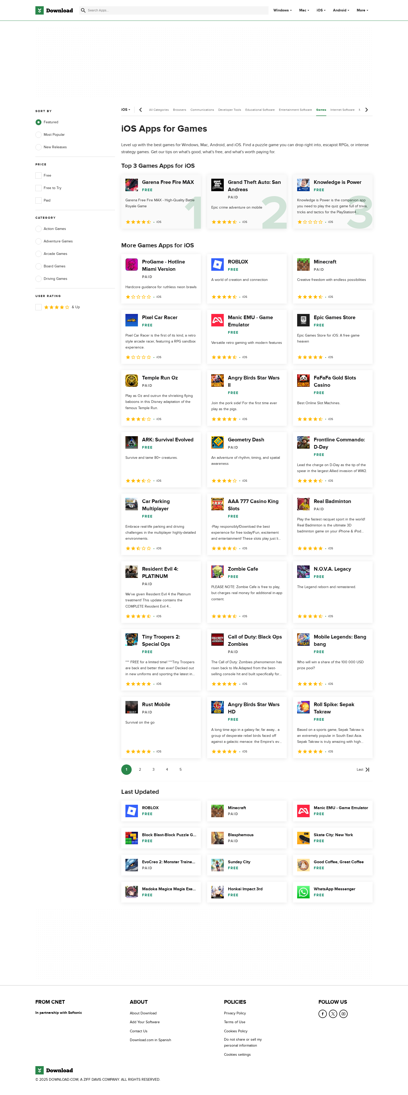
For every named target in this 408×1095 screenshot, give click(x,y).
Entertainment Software (295, 110)
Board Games (50, 266)
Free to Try (48, 188)
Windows (281, 10)
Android (339, 10)
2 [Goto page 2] (140, 769)
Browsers (179, 110)
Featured (46, 122)
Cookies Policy (235, 1031)
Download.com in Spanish (150, 1040)
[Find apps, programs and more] (173, 10)
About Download (143, 1013)
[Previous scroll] (141, 110)
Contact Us (139, 1031)
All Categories (159, 110)
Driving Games (51, 279)
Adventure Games (54, 241)
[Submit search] (83, 10)
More (363, 10)
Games (321, 110)
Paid (42, 200)
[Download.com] (54, 10)
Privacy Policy (235, 1013)
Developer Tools (229, 110)
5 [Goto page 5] (181, 769)
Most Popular (50, 135)
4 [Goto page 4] (167, 769)
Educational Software (260, 110)
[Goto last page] (363, 769)
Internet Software (342, 110)
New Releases (51, 147)
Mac (302, 10)
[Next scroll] (366, 110)
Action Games (50, 229)
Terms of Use (234, 1022)
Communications (202, 110)
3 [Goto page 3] (153, 769)
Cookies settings (237, 1054)
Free (43, 175)
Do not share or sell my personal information (243, 1042)
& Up (57, 307)
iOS (320, 10)
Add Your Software (145, 1022)
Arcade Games (51, 254)
